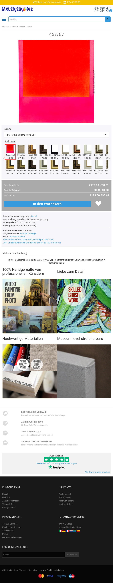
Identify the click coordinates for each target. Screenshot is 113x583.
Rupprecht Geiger (28, 233)
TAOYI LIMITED (66, 524)
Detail (34, 216)
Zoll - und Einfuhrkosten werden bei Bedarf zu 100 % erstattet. (32, 242)
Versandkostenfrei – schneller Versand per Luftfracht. (28, 239)
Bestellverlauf (65, 494)
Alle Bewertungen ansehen (97, 472)
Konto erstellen (65, 504)
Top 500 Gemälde (10, 524)
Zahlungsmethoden (10, 501)
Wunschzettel (65, 497)
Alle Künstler (7, 530)
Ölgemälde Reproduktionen (30, 570)
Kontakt (5, 494)
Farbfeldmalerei (17, 236)
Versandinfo (7, 504)
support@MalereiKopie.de (70, 527)
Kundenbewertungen (11, 527)
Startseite (6, 26)
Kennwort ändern (66, 501)
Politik (5, 534)
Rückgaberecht (9, 507)
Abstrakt (22, 26)
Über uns (6, 497)
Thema (14, 26)
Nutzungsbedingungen (12, 537)
